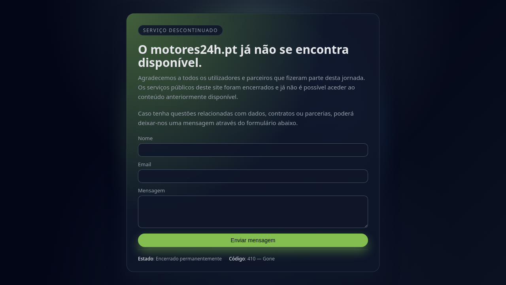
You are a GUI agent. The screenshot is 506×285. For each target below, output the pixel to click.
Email (144, 161)
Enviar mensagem (253, 242)
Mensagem (151, 188)
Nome (145, 135)
